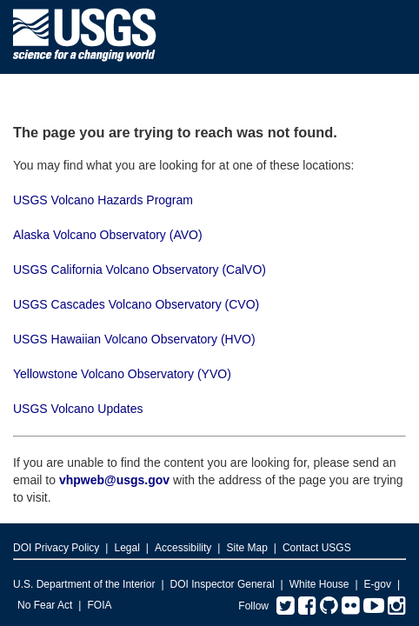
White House (319, 584)
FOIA (99, 605)
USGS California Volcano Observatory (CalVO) (139, 269)
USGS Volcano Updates (78, 409)
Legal (126, 548)
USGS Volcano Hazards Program (103, 200)
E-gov (377, 584)
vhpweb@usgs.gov (114, 480)
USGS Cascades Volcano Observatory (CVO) (136, 304)
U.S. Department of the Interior (84, 584)
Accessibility (183, 548)
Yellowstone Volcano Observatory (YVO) (122, 374)
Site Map (246, 548)
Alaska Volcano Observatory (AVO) (108, 235)
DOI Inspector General (222, 584)
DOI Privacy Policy (56, 548)
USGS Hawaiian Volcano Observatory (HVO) (134, 339)
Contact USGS (317, 548)
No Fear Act (44, 605)
